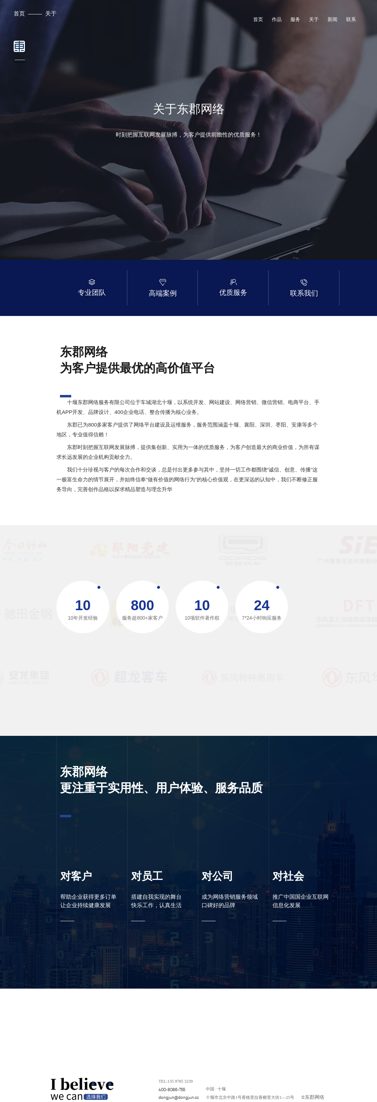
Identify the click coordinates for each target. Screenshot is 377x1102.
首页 (19, 13)
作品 (277, 19)
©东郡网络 (312, 1097)
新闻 (332, 19)
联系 (351, 19)
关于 (50, 13)
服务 (295, 19)
